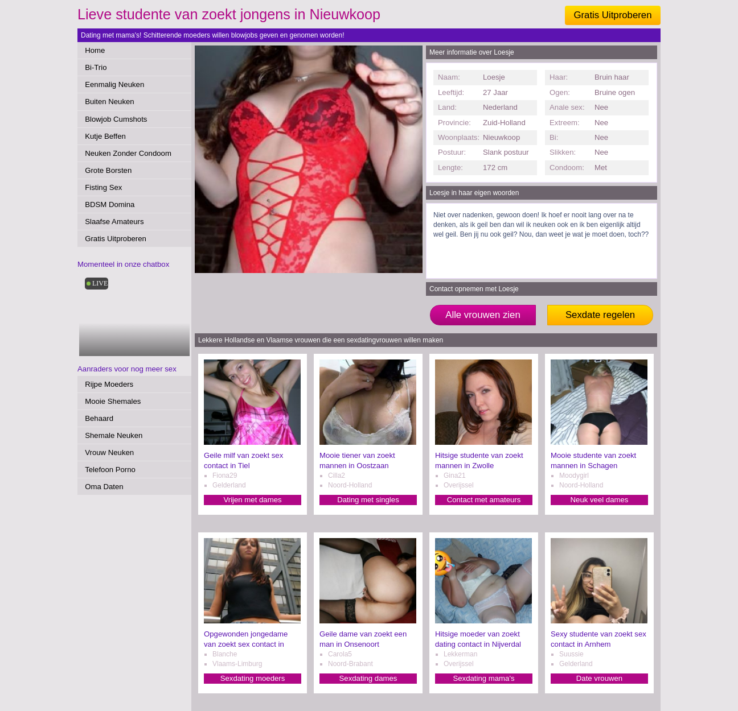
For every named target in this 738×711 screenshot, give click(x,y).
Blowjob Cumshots (116, 119)
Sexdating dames (368, 678)
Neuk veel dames (600, 499)
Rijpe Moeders (109, 384)
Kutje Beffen (105, 136)
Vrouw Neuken (109, 452)
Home (95, 50)
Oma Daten (104, 486)
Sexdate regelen (600, 314)
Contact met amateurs (484, 499)
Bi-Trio (95, 67)
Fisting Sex (103, 187)
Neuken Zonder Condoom (128, 153)
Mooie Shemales (113, 401)
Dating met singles (368, 499)
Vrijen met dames (252, 499)
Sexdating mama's (483, 678)
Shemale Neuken (113, 435)
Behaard (99, 418)
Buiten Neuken (109, 101)
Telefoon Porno (110, 469)
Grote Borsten (108, 170)
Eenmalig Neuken (114, 84)
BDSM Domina (109, 204)
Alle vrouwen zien (482, 314)
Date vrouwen (599, 678)
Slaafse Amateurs (114, 221)
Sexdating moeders (252, 678)
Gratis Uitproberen (612, 15)
